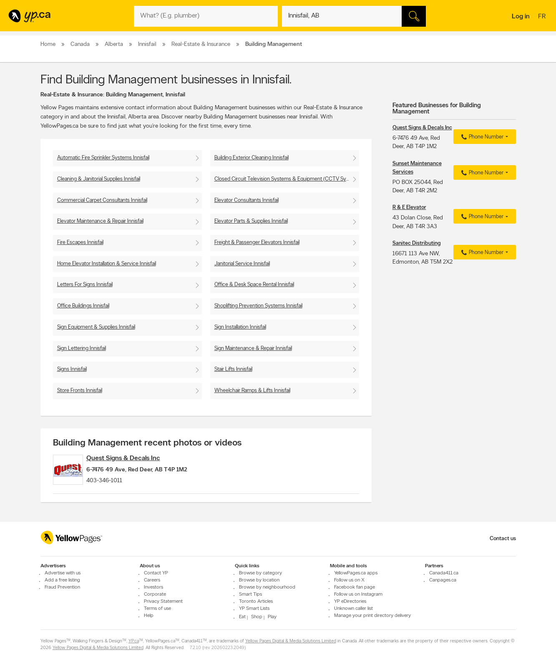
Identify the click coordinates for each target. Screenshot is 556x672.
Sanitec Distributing (416, 243)
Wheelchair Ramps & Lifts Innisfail (252, 390)
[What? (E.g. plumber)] (206, 16)
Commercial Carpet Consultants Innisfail (102, 200)
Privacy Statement (163, 601)
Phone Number (481, 137)
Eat (242, 616)
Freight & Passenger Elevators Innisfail (256, 242)
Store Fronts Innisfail (79, 390)
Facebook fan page (354, 587)
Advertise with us (63, 573)
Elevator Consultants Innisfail (246, 200)
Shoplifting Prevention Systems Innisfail (258, 306)
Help (148, 615)
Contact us (503, 538)
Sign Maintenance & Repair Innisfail (253, 348)
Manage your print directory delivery (372, 615)
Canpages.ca (442, 580)
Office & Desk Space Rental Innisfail (254, 284)
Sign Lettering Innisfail (81, 348)
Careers (152, 580)
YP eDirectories (350, 601)
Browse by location (259, 580)
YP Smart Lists (254, 608)
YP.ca (133, 641)
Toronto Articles (256, 601)
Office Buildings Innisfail (83, 306)
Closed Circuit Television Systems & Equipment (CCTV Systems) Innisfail (286, 179)
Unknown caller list (353, 608)
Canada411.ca (443, 573)
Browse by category (260, 573)
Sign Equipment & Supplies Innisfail (96, 327)
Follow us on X (349, 580)
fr (543, 17)
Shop (256, 616)
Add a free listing (62, 580)
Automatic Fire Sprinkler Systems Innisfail (103, 158)
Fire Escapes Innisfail (80, 242)
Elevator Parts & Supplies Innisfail (251, 221)
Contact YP (156, 573)
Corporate (155, 594)
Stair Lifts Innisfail (233, 369)
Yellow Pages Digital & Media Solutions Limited (290, 641)
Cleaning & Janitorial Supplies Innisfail (98, 179)
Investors (153, 587)
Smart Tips (250, 594)
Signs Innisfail (72, 369)
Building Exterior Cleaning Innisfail (251, 158)
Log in (521, 16)
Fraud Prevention (62, 587)
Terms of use (157, 608)
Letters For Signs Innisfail (85, 284)
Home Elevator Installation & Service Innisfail (106, 264)
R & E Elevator (409, 207)
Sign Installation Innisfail (240, 327)
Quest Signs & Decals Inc (136, 458)
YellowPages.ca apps (355, 573)
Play (272, 616)
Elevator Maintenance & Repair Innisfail (100, 221)
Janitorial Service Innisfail (242, 264)
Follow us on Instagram (358, 594)
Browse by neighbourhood (267, 587)
